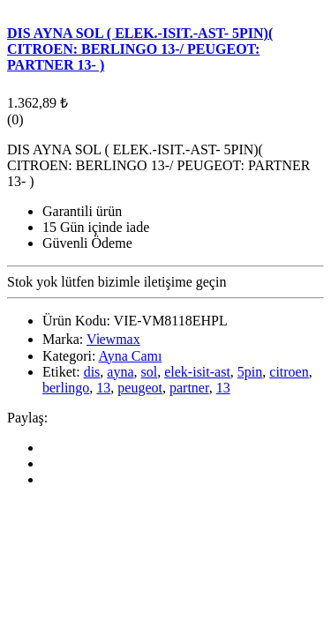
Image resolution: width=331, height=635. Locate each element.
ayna (120, 371)
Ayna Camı (130, 355)
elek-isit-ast (197, 371)
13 (103, 387)
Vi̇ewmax (113, 339)
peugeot (139, 387)
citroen (288, 371)
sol (149, 371)
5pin (249, 371)
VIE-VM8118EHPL (171, 320)
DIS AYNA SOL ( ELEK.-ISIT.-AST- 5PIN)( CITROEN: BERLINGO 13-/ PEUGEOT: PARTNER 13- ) (140, 49)
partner (189, 387)
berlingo (65, 387)
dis (92, 371)
